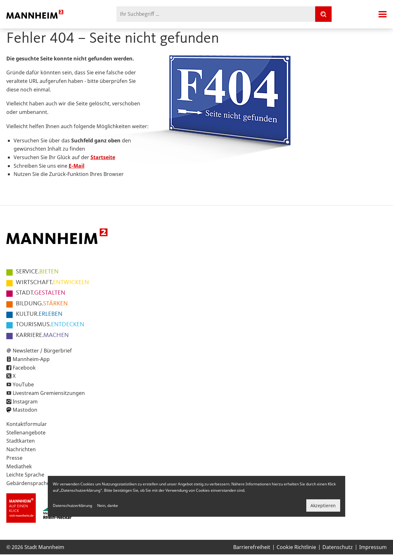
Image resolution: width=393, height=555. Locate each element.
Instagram (25, 401)
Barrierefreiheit (251, 547)
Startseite (102, 157)
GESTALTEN (40, 293)
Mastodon (25, 409)
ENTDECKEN (50, 324)
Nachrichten (21, 449)
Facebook (24, 367)
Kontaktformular (26, 424)
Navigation (382, 14)
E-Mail (76, 165)
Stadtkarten (20, 440)
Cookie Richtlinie (296, 547)
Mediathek (19, 466)
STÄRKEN (42, 304)
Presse (14, 457)
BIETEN (37, 272)
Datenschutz (337, 547)
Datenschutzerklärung (72, 505)
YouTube (23, 384)
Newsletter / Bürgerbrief (42, 350)
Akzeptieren (323, 505)
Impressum (373, 547)
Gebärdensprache (28, 483)
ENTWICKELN (52, 282)
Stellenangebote (26, 432)
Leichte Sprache (25, 474)
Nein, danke (107, 505)
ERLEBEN (39, 314)
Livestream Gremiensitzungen (49, 393)
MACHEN (42, 335)
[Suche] (323, 14)
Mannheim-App (31, 359)
